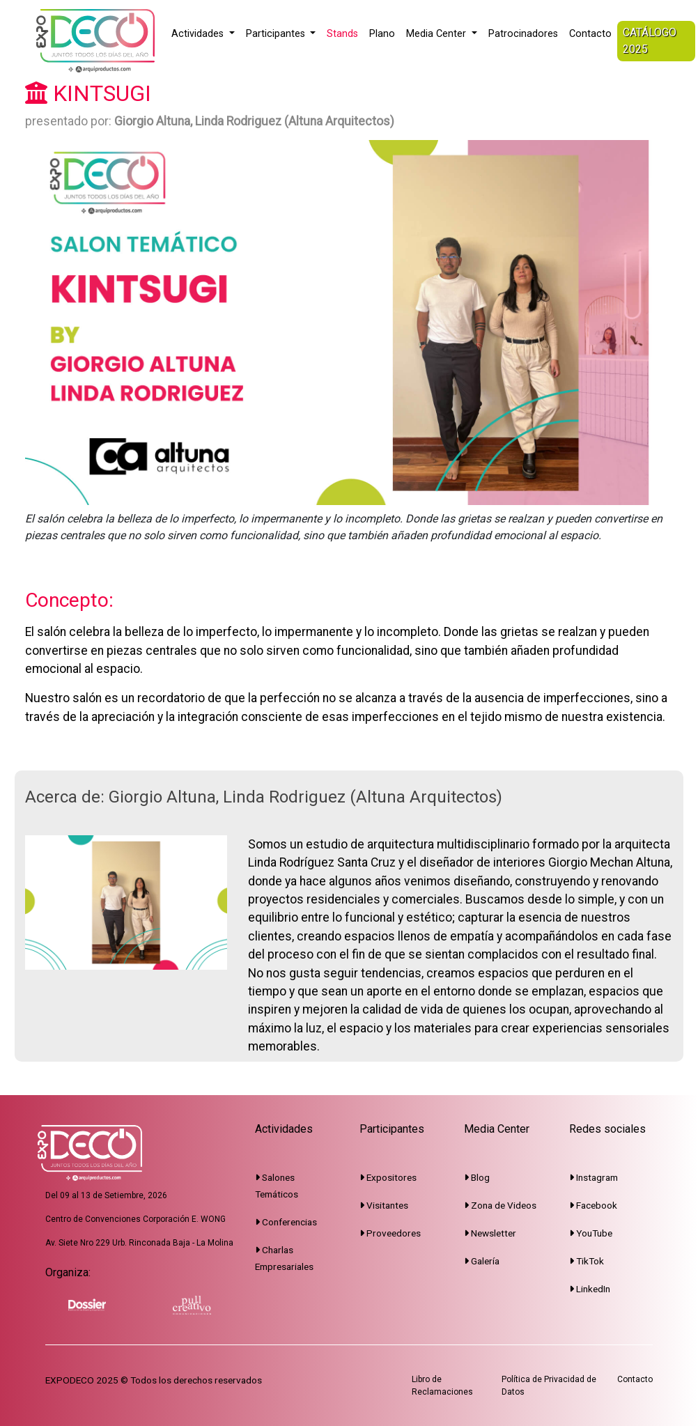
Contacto (590, 34)
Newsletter (490, 1233)
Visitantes (383, 1205)
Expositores (388, 1177)
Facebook (593, 1205)
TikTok (586, 1260)
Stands (342, 34)
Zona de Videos (500, 1205)
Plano (382, 34)
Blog (477, 1177)
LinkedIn (589, 1288)
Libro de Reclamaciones (442, 1385)
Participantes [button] (277, 34)
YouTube (590, 1233)
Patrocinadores (523, 34)
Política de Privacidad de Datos (549, 1385)
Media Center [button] (437, 34)
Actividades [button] (198, 34)
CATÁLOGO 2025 (649, 41)
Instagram (593, 1177)
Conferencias (286, 1221)
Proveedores (390, 1233)
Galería (481, 1260)
